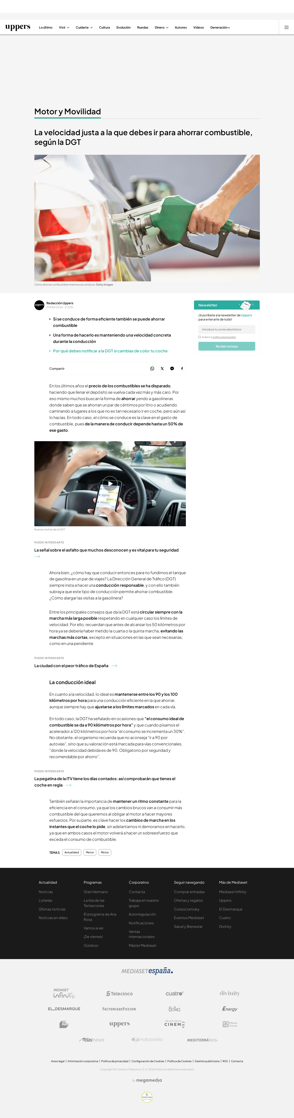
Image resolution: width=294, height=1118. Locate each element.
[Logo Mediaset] (147, 973)
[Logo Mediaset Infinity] (64, 993)
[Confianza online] (147, 1101)
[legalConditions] (199, 337)
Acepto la (219, 337)
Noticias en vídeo (53, 917)
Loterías (45, 900)
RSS (225, 1061)
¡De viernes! (93, 936)
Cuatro (225, 917)
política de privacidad (224, 337)
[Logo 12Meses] (230, 1024)
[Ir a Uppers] (17, 27)
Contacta (137, 891)
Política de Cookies (179, 1061)
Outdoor (91, 945)
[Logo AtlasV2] (92, 1040)
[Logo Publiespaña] (147, 1039)
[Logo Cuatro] (174, 993)
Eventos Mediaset (189, 917)
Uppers (225, 900)
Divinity (225, 926)
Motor (90, 852)
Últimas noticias (52, 909)
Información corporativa (83, 1061)
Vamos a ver (94, 928)
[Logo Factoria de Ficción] (119, 1008)
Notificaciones (141, 923)
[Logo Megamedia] (149, 1080)
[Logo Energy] (230, 1008)
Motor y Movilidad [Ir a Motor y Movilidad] (67, 111)
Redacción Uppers (59, 302)
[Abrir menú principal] (286, 27)
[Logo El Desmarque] (64, 1008)
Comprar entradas (189, 891)
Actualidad (72, 852)
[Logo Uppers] (119, 1024)
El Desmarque (230, 909)
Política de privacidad (114, 1061)
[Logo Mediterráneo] (202, 1040)
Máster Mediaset (142, 945)
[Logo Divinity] (230, 993)
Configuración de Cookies (147, 1061)
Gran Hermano (96, 891)
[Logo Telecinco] (119, 993)
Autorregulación (142, 914)
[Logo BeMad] (64, 1024)
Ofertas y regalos (188, 900)
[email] (226, 329)
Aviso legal (58, 1061)
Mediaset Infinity (232, 891)
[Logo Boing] (175, 1008)
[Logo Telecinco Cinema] (175, 1024)
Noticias (46, 891)
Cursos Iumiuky (187, 909)
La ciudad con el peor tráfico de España (75, 665)
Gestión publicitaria (207, 1061)
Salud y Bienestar (188, 926)
